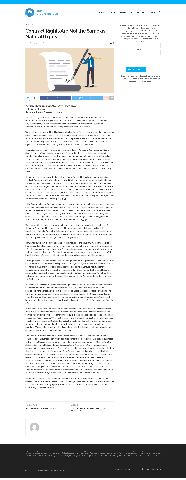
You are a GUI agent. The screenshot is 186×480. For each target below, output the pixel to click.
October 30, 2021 (34, 43)
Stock (152, 12)
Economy (112, 12)
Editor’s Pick (126, 12)
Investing (140, 12)
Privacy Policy (94, 2)
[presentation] (140, 62)
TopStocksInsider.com (42, 454)
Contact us (84, 2)
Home (27, 24)
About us (77, 2)
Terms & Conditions (106, 2)
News (101, 12)
